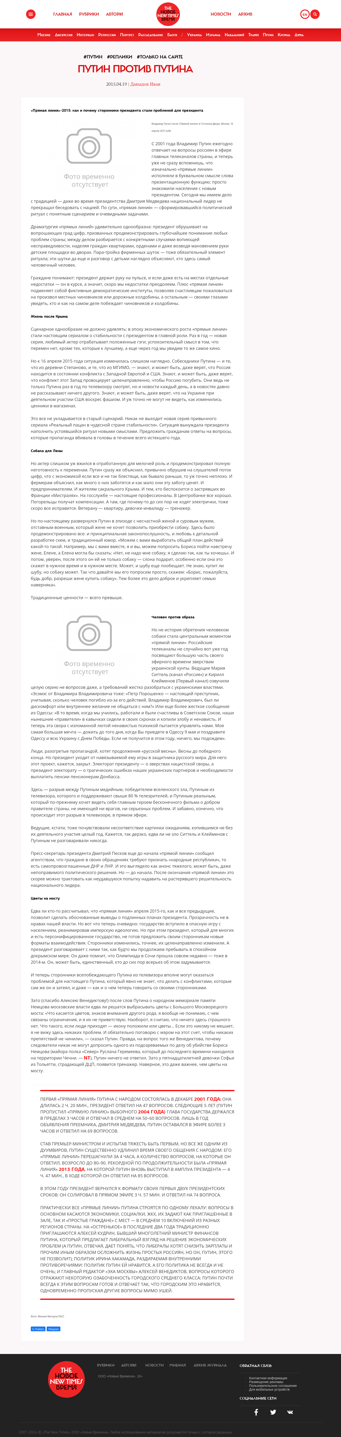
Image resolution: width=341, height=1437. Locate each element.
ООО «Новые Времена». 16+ (120, 1376)
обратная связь (256, 1365)
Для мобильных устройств (269, 1389)
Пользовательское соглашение (273, 1386)
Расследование (150, 34)
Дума (299, 34)
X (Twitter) (38, 1329)
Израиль (213, 34)
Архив (245, 14)
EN (305, 15)
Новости (221, 14)
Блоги (172, 34)
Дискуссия (63, 34)
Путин (268, 34)
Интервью (85, 34)
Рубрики (89, 14)
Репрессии (107, 34)
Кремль (284, 34)
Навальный (234, 34)
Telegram (53, 1329)
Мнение (44, 34)
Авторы (114, 14)
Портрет (127, 34)
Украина (194, 34)
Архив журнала (210, 1365)
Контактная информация (268, 1378)
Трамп (253, 34)
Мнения (178, 1365)
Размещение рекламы (266, 1382)
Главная (62, 14)
